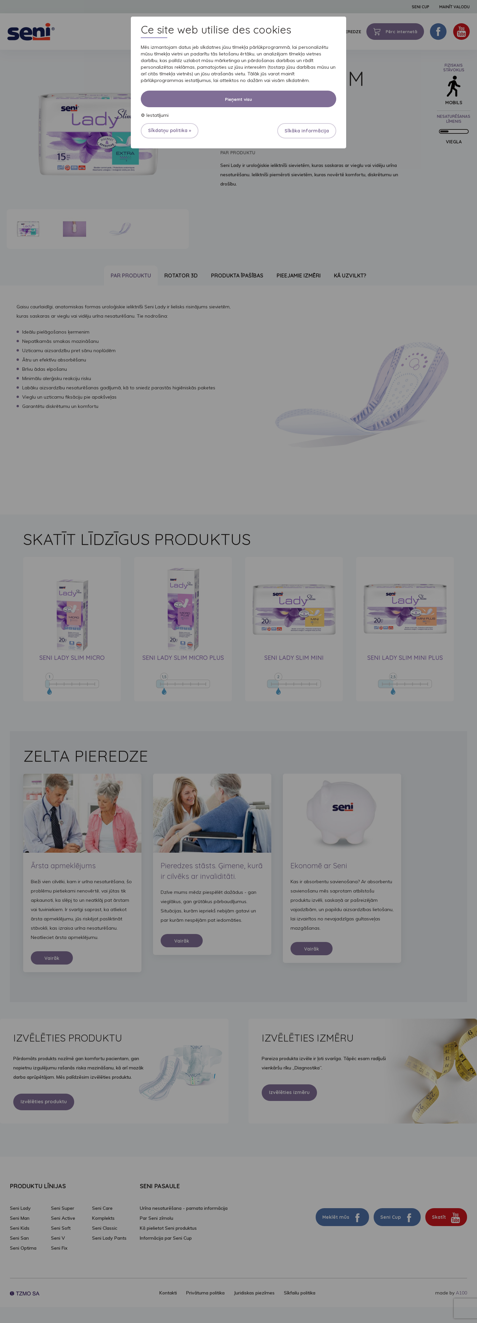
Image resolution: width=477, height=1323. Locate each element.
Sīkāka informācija (307, 131)
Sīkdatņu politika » (169, 130)
